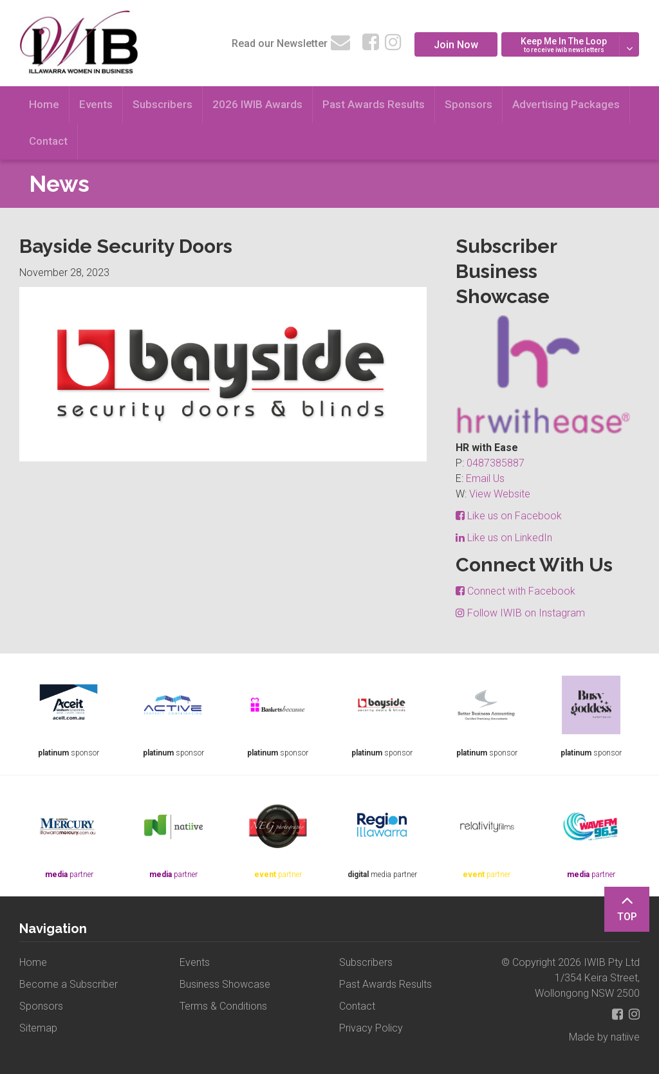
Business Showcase (225, 984)
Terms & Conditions (223, 1006)
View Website (499, 494)
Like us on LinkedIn (504, 538)
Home (44, 104)
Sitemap (38, 1028)
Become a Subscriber (68, 984)
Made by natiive (604, 1037)
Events (96, 104)
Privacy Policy (371, 1028)
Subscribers (162, 104)
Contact (48, 140)
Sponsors (468, 104)
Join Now (456, 45)
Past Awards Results (373, 104)
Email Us (485, 478)
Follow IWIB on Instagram (520, 613)
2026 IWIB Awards (257, 104)
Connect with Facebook (515, 591)
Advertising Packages (566, 104)
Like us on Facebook (509, 516)
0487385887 (495, 463)
